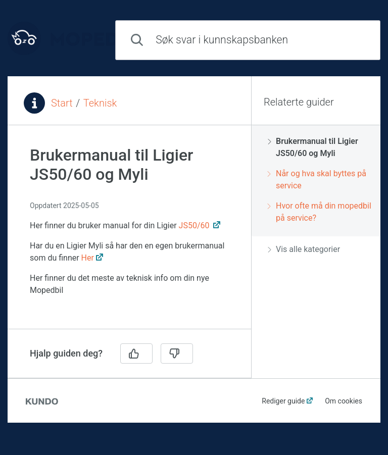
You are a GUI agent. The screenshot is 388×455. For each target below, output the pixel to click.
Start (62, 103)
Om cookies (343, 401)
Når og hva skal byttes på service (317, 179)
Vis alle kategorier (304, 249)
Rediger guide (283, 401)
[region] (129, 233)
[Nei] (177, 353)
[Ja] (136, 353)
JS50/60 (195, 225)
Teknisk (100, 103)
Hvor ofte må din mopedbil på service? (319, 212)
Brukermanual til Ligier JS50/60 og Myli (313, 147)
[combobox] (248, 40)
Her (87, 258)
